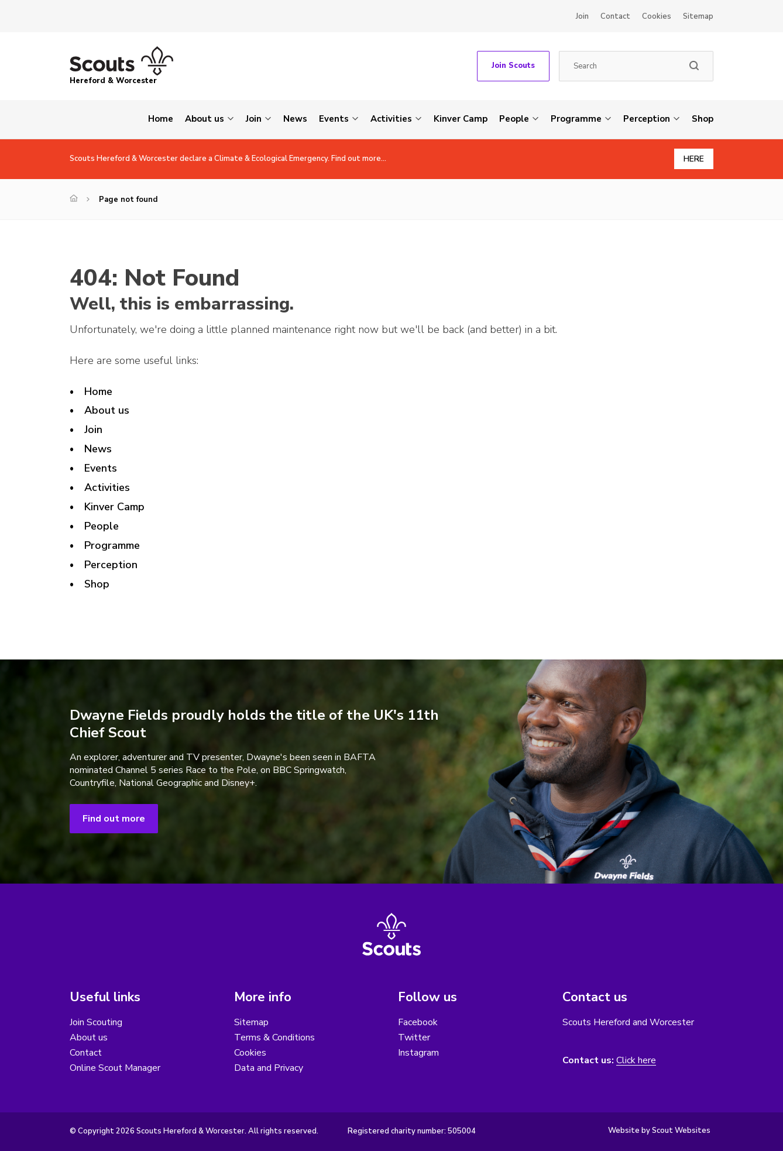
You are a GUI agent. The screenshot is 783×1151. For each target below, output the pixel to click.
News (295, 119)
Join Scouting (96, 1022)
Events (334, 119)
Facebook (418, 1022)
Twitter (414, 1037)
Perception (646, 119)
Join (582, 16)
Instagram (418, 1052)
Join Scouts (513, 65)
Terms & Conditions (274, 1037)
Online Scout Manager (115, 1067)
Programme (576, 119)
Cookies (656, 16)
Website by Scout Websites (659, 1130)
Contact (615, 16)
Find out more (114, 818)
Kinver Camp (460, 119)
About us (204, 119)
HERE (694, 158)
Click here (636, 1061)
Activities (391, 119)
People (514, 119)
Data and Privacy (268, 1067)
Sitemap (698, 16)
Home (160, 119)
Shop (702, 119)
